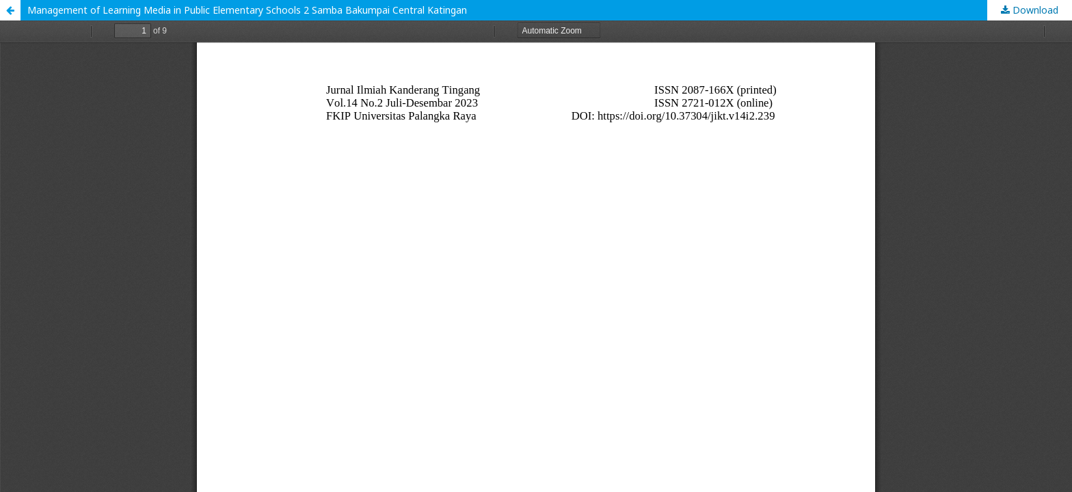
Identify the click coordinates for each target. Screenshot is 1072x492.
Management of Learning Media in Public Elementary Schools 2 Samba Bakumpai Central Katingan (247, 9)
